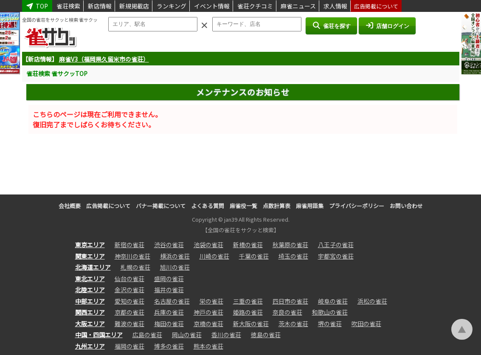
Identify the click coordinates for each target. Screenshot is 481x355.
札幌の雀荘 (135, 267)
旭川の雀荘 (175, 267)
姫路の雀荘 (248, 312)
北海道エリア (93, 267)
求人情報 (335, 6)
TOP (37, 6)
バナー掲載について (161, 206)
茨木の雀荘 (293, 323)
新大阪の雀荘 (251, 323)
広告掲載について (376, 6)
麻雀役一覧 (243, 206)
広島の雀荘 (147, 334)
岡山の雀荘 (187, 334)
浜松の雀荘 (372, 301)
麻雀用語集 (309, 206)
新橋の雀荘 (248, 244)
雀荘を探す (331, 25)
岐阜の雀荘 (333, 301)
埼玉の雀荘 (293, 256)
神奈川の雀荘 (132, 256)
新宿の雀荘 (129, 244)
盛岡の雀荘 (169, 278)
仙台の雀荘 (129, 278)
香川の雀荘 (226, 334)
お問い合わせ (406, 206)
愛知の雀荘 (129, 301)
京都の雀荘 (129, 312)
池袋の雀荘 (208, 244)
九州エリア (90, 346)
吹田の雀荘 (366, 323)
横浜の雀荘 (175, 256)
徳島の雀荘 (266, 334)
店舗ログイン (387, 25)
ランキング (171, 6)
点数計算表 (276, 206)
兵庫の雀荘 (169, 312)
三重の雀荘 (248, 301)
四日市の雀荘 (290, 301)
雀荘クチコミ (255, 6)
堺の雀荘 (330, 323)
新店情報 (100, 6)
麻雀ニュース (298, 6)
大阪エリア (90, 323)
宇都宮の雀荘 (336, 256)
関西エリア (90, 312)
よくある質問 (207, 206)
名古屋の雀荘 (172, 301)
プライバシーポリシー (356, 206)
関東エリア (90, 256)
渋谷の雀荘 (169, 244)
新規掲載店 (134, 6)
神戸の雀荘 (208, 312)
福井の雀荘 (169, 289)
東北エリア (90, 278)
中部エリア (90, 301)
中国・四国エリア (99, 334)
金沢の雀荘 (129, 289)
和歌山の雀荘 (330, 312)
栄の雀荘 (211, 301)
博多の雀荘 (169, 346)
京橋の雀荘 (208, 323)
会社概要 (70, 206)
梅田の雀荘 (169, 323)
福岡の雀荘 (129, 346)
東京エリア (90, 244)
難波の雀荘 (129, 323)
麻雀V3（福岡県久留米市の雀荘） (104, 59)
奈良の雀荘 (287, 312)
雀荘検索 (68, 6)
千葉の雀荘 (254, 256)
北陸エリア (90, 289)
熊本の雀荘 (208, 346)
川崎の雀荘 (214, 256)
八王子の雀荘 (336, 244)
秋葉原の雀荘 (290, 244)
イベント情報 (212, 6)
